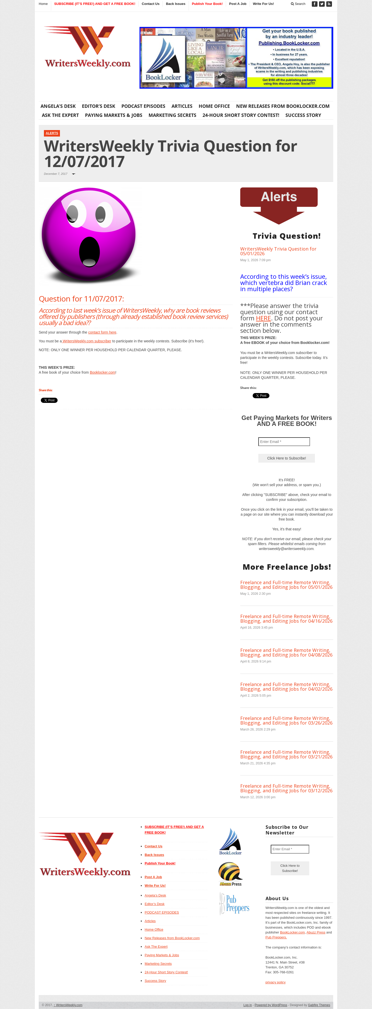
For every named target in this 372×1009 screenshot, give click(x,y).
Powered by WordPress (271, 1005)
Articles (182, 106)
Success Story (303, 115)
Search (298, 4)
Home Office (214, 106)
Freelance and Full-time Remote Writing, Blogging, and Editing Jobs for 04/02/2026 (286, 686)
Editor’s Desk (98, 106)
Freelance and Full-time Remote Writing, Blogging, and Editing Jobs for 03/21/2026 (286, 754)
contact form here (102, 332)
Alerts (52, 133)
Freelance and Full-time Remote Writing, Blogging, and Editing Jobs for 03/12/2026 (286, 788)
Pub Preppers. (276, 937)
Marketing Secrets (172, 115)
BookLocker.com (292, 932)
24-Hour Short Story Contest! (241, 115)
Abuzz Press (316, 932)
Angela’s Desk (58, 106)
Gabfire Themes (319, 1005)
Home (43, 4)
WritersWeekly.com (68, 1005)
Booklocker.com (102, 372)
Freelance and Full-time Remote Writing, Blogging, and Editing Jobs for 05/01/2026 (286, 584)
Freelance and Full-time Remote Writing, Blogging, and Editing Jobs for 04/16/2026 (286, 618)
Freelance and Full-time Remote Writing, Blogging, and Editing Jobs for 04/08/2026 (286, 652)
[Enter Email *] (284, 441)
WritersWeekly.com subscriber (86, 341)
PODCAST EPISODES (143, 106)
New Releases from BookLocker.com (283, 106)
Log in (247, 1005)
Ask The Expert (60, 115)
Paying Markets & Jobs (113, 115)
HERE (263, 318)
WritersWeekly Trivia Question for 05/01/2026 (278, 251)
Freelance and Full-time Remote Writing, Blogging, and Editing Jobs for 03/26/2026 (286, 720)
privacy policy (276, 982)
